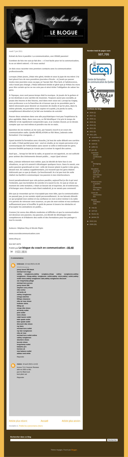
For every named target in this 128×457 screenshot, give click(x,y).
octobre (95, 140)
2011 (92, 135)
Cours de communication (96, 195)
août (93, 144)
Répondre (20, 357)
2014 (92, 125)
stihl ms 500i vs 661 (24, 369)
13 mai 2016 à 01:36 (32, 264)
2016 (92, 119)
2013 (92, 128)
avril (93, 211)
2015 (92, 122)
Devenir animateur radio (95, 202)
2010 (92, 221)
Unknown (20, 264)
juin (93, 150)
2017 (92, 116)
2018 (92, 113)
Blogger (74, 450)
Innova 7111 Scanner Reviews (28, 367)
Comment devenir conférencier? (96, 156)
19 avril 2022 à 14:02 (30, 364)
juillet (94, 147)
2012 (92, 131)
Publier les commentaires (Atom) (31, 426)
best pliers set (22, 374)
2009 (92, 224)
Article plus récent (18, 421)
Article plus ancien (71, 421)
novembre (95, 137)
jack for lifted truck (23, 372)
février (94, 214)
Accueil (44, 421)
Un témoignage (96, 164)
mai (93, 208)
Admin (19, 364)
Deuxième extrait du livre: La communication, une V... (96, 174)
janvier (94, 217)
